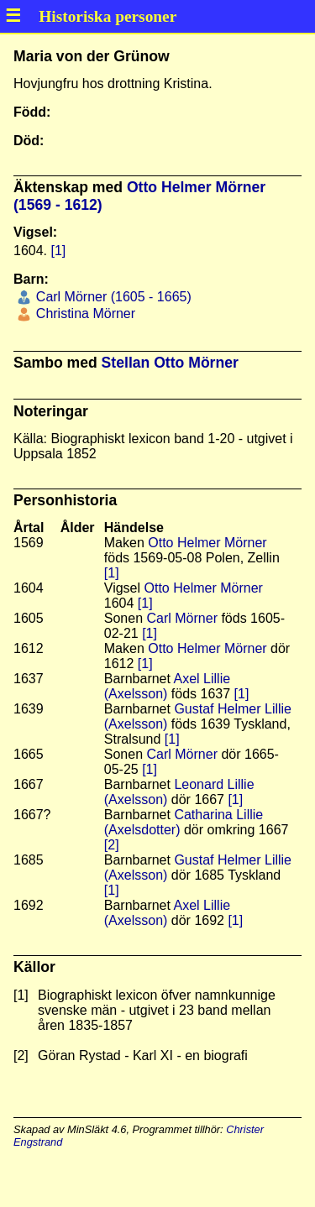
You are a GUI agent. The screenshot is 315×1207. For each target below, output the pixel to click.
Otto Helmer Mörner (207, 543)
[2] (111, 845)
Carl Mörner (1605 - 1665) (111, 297)
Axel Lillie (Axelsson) (167, 686)
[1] (58, 250)
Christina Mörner (83, 313)
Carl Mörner (182, 618)
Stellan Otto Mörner (170, 362)
